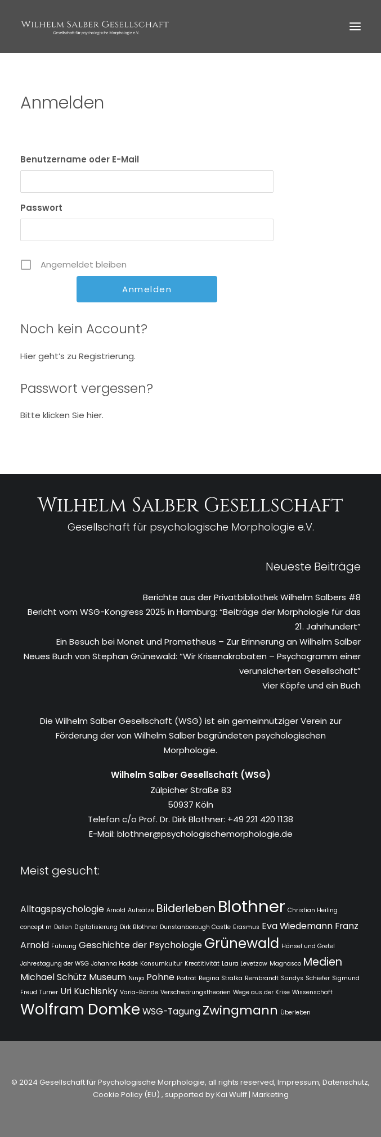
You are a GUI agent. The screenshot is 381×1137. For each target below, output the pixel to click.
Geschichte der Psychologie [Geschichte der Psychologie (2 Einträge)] (140, 945)
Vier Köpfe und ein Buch (311, 685)
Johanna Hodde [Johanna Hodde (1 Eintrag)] (114, 963)
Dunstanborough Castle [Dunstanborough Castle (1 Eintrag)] (195, 927)
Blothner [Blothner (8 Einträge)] (251, 906)
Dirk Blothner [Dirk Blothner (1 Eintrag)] (139, 927)
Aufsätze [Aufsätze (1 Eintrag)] (141, 910)
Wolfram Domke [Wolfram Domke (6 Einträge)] (80, 1009)
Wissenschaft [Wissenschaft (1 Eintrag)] (312, 992)
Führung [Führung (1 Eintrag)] (64, 946)
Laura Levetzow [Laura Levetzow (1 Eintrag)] (244, 963)
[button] (355, 26)
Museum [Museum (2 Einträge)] (107, 977)
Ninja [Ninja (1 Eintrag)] (136, 978)
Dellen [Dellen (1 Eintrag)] (63, 927)
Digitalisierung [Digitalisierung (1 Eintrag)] (96, 927)
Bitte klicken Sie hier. (62, 415)
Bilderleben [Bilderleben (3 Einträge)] (186, 908)
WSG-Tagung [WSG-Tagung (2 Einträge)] (171, 1011)
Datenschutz (345, 1082)
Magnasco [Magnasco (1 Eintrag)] (285, 963)
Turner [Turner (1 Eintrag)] (48, 992)
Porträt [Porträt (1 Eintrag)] (186, 978)
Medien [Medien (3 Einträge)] (322, 962)
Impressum (297, 1082)
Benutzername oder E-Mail (79, 159)
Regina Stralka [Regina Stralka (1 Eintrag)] (221, 978)
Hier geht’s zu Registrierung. (78, 356)
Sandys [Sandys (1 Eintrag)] (292, 978)
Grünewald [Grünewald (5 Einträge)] (241, 943)
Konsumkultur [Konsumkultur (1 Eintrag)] (161, 963)
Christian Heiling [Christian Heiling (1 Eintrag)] (313, 910)
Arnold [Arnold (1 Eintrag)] (115, 910)
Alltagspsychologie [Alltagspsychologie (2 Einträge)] (62, 909)
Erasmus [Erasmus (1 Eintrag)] (246, 927)
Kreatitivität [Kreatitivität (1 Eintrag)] (202, 963)
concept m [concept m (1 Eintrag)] (36, 927)
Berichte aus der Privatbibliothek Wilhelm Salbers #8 (252, 597)
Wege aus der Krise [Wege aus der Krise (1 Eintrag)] (261, 992)
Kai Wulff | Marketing (252, 1094)
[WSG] (94, 26)
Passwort (41, 208)
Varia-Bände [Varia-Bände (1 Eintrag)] (139, 992)
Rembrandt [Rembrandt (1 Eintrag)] (262, 978)
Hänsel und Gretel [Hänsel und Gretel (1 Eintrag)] (308, 946)
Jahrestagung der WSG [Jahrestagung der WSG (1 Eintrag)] (54, 963)
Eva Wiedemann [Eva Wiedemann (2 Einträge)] (297, 925)
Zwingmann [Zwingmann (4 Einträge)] (240, 1010)
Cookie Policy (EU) (127, 1094)
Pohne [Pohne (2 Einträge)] (160, 977)
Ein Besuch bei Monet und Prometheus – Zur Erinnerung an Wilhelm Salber (208, 641)
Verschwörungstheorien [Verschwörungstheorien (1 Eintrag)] (195, 992)
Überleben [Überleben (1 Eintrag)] (295, 1012)
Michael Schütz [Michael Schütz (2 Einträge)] (53, 977)
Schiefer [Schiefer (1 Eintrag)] (318, 978)
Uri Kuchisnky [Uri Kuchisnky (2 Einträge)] (89, 991)
